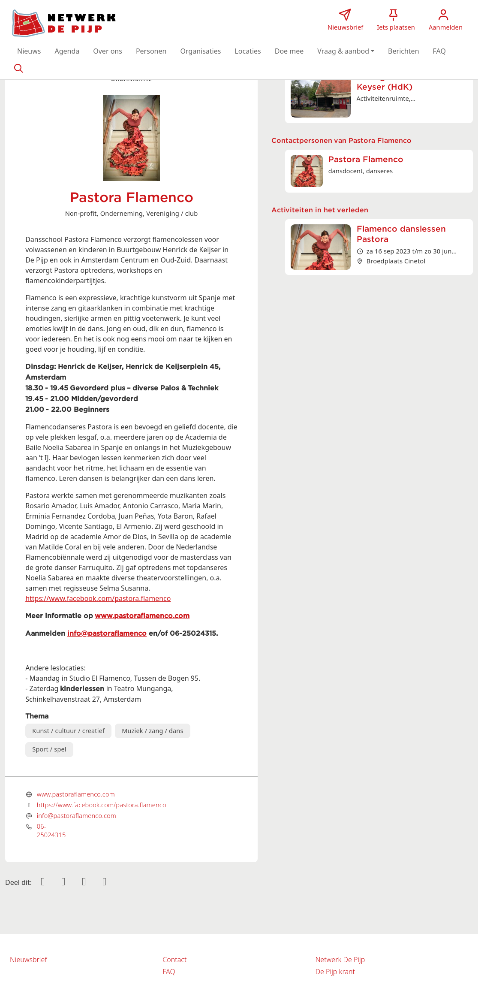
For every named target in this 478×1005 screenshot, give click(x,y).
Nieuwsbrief (28, 959)
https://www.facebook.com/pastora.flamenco (98, 598)
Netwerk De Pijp (340, 959)
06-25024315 (51, 830)
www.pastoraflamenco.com (142, 616)
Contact (174, 959)
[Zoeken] (18, 68)
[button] (29, 51)
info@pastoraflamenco (107, 633)
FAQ (168, 971)
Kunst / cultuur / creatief (68, 731)
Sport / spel (49, 749)
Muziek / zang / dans (152, 731)
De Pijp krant (335, 971)
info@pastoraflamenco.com (76, 815)
